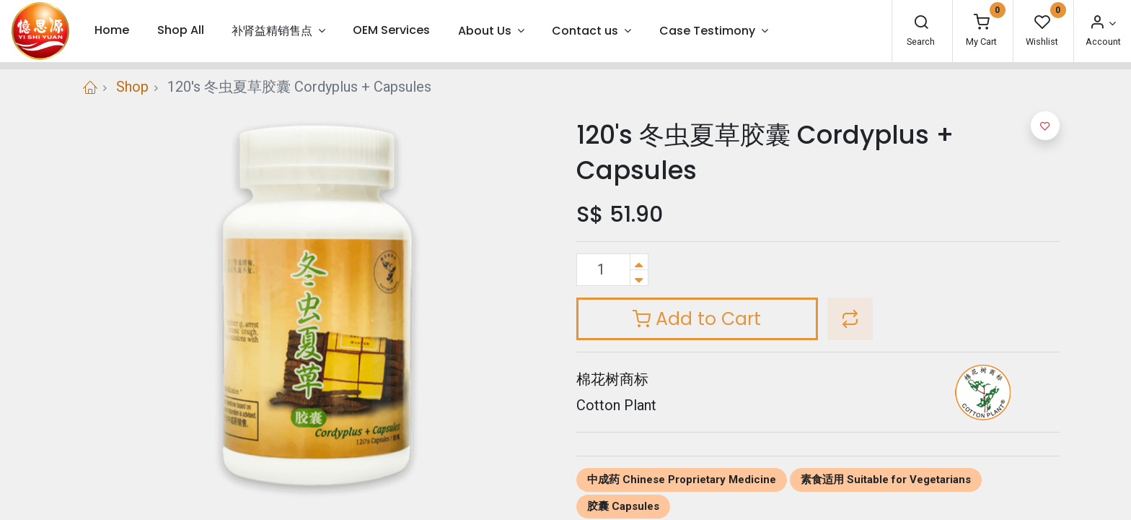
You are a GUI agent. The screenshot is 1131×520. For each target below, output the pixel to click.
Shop (132, 86)
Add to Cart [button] (697, 319)
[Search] (921, 23)
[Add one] (639, 261)
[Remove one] (639, 277)
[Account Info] (1102, 23)
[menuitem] (112, 31)
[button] (850, 319)
